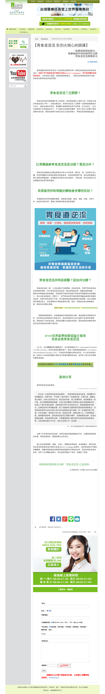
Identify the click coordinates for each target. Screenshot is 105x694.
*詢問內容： (45, 641)
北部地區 (53, 627)
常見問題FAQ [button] (23, 32)
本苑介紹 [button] (49, 1)
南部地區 (76, 627)
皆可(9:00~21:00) (58, 622)
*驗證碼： (44, 665)
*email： (44, 634)
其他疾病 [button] (93, 29)
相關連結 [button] (65, 1)
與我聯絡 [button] (73, 1)
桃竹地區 (61, 627)
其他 (50, 630)
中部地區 (68, 627)
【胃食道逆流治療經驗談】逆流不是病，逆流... (77, 532)
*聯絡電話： (45, 615)
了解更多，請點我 (65, 589)
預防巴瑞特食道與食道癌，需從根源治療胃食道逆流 (81, 308)
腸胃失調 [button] (40, 29)
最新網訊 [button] (40, 1)
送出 (44, 670)
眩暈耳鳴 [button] (58, 29)
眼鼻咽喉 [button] (66, 29)
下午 (70, 622)
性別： (43, 611)
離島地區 (44, 630)
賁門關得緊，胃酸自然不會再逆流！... (51, 527)
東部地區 (83, 627)
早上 (66, 622)
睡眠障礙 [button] (31, 29)
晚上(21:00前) (78, 622)
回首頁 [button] (33, 1)
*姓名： (43, 603)
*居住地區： (45, 627)
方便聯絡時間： (46, 622)
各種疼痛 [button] (84, 29)
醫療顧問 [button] (57, 1)
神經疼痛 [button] (75, 29)
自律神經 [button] (22, 29)
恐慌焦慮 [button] (49, 29)
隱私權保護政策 (54, 677)
